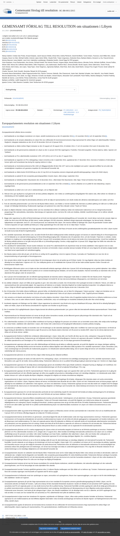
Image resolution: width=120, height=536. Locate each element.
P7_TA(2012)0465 (22, 518)
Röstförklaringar (69, 114)
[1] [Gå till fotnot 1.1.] (74, 136)
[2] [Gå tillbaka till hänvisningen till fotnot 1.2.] (3, 518)
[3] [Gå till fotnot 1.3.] (106, 136)
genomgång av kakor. (103, 534)
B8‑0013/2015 (14, 42)
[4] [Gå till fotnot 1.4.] (69, 184)
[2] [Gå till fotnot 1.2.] (88, 136)
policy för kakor (87, 534)
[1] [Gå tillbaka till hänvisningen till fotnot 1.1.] (3, 515)
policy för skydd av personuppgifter (69, 534)
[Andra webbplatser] (110, 2)
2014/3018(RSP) (18, 98)
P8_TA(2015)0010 (105, 110)
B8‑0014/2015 (11, 45)
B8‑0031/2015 (11, 49)
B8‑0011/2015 (10, 40)
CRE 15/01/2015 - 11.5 (71, 112)
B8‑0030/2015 (10, 47)
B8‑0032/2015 (10, 51)
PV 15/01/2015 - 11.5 (71, 110)
